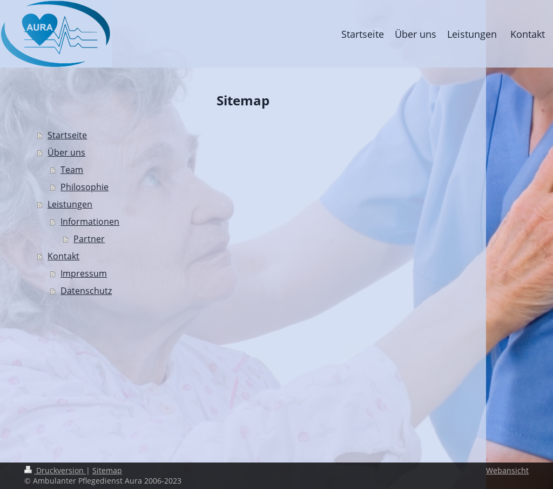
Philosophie (84, 187)
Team (71, 170)
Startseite (67, 135)
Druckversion (55, 470)
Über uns (66, 152)
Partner (89, 239)
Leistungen (70, 204)
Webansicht (507, 470)
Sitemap (107, 470)
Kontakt (63, 256)
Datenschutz (86, 291)
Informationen (89, 221)
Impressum (83, 273)
